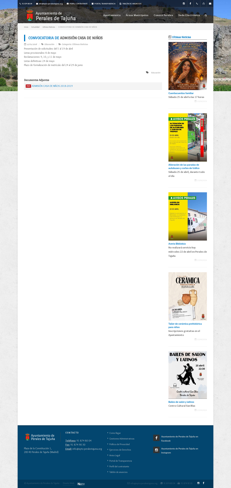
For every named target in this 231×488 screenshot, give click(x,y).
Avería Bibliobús (177, 243)
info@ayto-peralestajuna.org (49, 3)
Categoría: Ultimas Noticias (75, 44)
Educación (49, 44)
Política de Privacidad (119, 444)
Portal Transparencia (104, 3)
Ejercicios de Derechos (120, 449)
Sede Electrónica (189, 15)
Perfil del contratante (119, 466)
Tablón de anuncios (130, 3)
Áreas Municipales (137, 15)
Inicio (26, 27)
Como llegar (115, 433)
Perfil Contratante (77, 3)
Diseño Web (68, 483)
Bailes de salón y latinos (181, 402)
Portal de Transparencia (120, 460)
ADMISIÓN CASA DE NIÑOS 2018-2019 (49, 86)
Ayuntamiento (112, 15)
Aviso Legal (114, 455)
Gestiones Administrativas (121, 438)
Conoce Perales (163, 15)
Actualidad (35, 27)
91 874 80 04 (26, 3)
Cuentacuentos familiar (181, 93)
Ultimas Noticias (49, 27)
